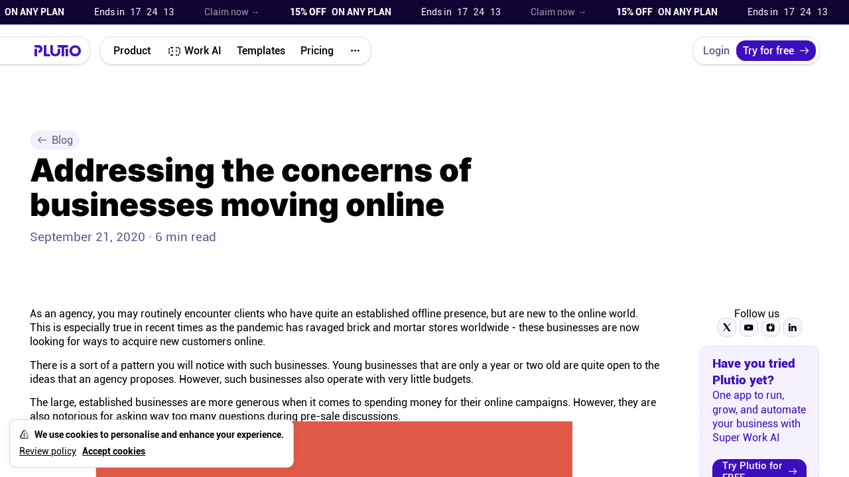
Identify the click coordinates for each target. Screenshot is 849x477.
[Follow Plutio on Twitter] (727, 327)
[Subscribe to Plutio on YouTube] (749, 327)
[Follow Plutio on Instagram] (770, 327)
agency (76, 313)
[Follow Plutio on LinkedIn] (792, 327)
